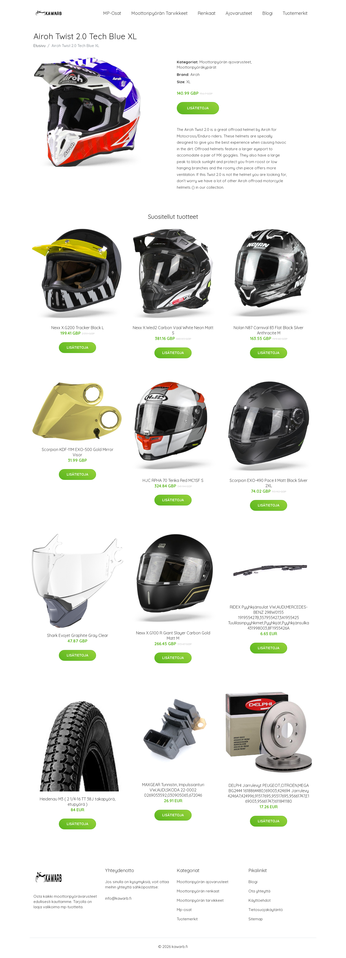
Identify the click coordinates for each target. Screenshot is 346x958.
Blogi (267, 14)
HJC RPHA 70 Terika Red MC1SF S (173, 482)
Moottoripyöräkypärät (196, 69)
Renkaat (206, 14)
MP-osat (112, 14)
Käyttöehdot (259, 903)
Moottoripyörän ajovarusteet (225, 64)
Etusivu (39, 48)
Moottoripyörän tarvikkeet (159, 14)
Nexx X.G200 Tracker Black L (77, 330)
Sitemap (255, 921)
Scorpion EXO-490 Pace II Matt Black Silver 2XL (269, 485)
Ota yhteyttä (259, 893)
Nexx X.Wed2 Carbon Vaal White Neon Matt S (173, 333)
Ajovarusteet (239, 14)
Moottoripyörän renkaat (198, 893)
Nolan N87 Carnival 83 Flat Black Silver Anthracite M (269, 333)
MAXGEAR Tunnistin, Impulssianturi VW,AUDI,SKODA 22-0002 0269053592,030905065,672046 (173, 792)
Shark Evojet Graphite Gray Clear (77, 638)
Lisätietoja (198, 111)
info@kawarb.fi (118, 901)
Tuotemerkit (295, 14)
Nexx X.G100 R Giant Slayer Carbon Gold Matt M (173, 638)
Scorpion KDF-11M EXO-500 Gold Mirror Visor (77, 454)
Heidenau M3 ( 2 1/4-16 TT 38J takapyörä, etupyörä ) (77, 804)
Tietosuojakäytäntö (265, 912)
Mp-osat (184, 912)
